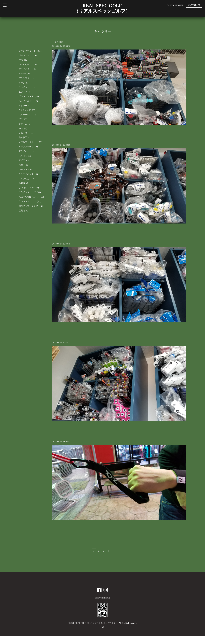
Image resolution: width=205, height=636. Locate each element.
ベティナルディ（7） (29, 101)
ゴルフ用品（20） (27, 178)
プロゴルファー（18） (29, 188)
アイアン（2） (26, 160)
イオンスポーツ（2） (29, 146)
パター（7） (24, 165)
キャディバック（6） (29, 174)
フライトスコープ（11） (30, 192)
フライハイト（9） (28, 69)
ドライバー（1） (27, 151)
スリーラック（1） (28, 115)
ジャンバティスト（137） (31, 51)
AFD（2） (23, 128)
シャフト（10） (26, 169)
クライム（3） (26, 124)
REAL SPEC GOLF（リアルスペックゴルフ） (96, 623)
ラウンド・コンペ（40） (30, 201)
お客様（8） (24, 183)
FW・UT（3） (25, 156)
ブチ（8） (23, 119)
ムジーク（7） (26, 92)
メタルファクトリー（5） (31, 142)
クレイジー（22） (27, 87)
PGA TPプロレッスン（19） (32, 197)
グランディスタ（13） (29, 96)
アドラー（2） (26, 105)
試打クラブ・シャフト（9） (32, 206)
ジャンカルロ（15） (28, 55)
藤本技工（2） (26, 137)
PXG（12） (24, 60)
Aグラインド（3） (27, 110)
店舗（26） (24, 210)
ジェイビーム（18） (28, 64)
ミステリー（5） (27, 133)
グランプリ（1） (27, 78)
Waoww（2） (25, 73)
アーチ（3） (24, 83)
